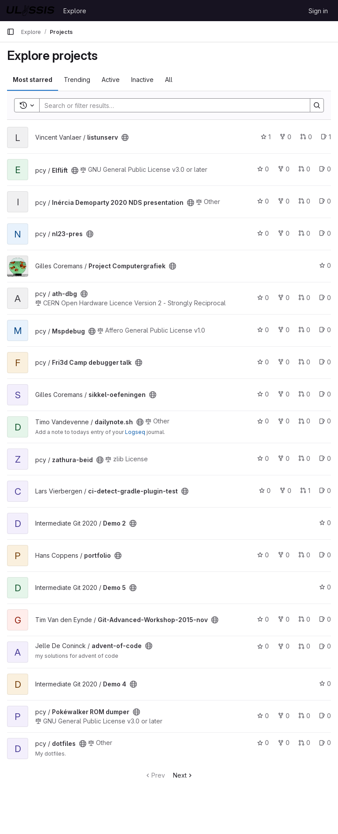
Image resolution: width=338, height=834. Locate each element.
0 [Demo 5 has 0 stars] (325, 587)
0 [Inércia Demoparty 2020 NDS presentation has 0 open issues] (325, 201)
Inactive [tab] (142, 79)
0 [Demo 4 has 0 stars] (325, 683)
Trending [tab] (77, 79)
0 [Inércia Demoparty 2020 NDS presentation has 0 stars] (263, 201)
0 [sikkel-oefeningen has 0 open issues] (325, 394)
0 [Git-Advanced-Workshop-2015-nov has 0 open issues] (325, 619)
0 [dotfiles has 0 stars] (263, 742)
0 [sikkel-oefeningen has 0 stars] (263, 394)
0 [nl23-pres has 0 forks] (284, 233)
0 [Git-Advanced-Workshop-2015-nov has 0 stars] (263, 619)
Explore (74, 11)
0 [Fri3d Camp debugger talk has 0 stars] (263, 362)
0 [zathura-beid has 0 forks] (284, 458)
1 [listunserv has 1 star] (266, 137)
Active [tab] (111, 79)
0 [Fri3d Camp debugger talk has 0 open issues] (325, 362)
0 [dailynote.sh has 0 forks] (284, 421)
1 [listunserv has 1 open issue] (326, 137)
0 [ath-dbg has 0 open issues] (325, 297)
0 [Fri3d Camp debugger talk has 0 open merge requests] (304, 362)
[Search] (170, 105)
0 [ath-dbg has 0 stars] (263, 297)
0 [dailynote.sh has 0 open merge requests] (304, 421)
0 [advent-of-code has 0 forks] (284, 646)
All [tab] (169, 79)
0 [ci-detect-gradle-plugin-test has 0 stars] (265, 490)
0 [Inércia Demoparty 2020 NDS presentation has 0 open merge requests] (304, 201)
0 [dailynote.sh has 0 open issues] (325, 421)
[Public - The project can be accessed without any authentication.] (125, 137)
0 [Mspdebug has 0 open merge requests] (304, 330)
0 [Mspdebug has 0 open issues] (325, 330)
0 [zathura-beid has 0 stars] (263, 458)
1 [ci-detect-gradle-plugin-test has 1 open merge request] (305, 490)
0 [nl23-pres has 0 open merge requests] (304, 233)
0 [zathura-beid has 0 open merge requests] (304, 458)
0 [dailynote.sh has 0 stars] (263, 421)
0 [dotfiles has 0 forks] (284, 742)
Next (183, 775)
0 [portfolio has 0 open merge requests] (304, 555)
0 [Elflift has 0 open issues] (325, 169)
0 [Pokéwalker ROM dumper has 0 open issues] (325, 715)
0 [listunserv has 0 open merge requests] (306, 137)
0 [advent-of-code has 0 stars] (263, 646)
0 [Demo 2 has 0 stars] (325, 522)
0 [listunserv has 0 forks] (285, 137)
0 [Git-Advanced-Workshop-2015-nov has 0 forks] (284, 619)
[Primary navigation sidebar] (11, 32)
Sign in (318, 11)
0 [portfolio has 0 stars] (263, 555)
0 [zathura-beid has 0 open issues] (325, 458)
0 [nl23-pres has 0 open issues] (325, 233)
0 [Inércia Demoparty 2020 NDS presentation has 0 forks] (284, 201)
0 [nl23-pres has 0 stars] (263, 233)
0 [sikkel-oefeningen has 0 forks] (284, 394)
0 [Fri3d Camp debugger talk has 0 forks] (284, 362)
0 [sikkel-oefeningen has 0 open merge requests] (304, 394)
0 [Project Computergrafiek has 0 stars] (325, 265)
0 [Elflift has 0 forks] (284, 169)
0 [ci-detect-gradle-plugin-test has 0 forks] (285, 490)
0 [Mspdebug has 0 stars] (263, 330)
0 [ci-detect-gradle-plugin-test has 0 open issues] (325, 490)
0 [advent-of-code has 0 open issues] (325, 646)
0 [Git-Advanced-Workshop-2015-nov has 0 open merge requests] (304, 619)
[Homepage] (30, 11)
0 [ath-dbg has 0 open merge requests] (304, 297)
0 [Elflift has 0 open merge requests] (304, 169)
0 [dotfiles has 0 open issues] (325, 742)
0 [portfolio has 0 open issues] (325, 555)
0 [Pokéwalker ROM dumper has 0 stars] (263, 715)
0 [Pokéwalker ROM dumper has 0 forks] (284, 715)
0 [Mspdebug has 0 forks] (284, 330)
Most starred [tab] (32, 79)
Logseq (135, 432)
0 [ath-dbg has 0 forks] (284, 297)
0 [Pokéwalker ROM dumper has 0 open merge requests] (304, 715)
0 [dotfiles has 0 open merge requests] (304, 742)
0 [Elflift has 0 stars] (263, 169)
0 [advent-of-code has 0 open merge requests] (304, 646)
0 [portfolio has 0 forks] (284, 555)
